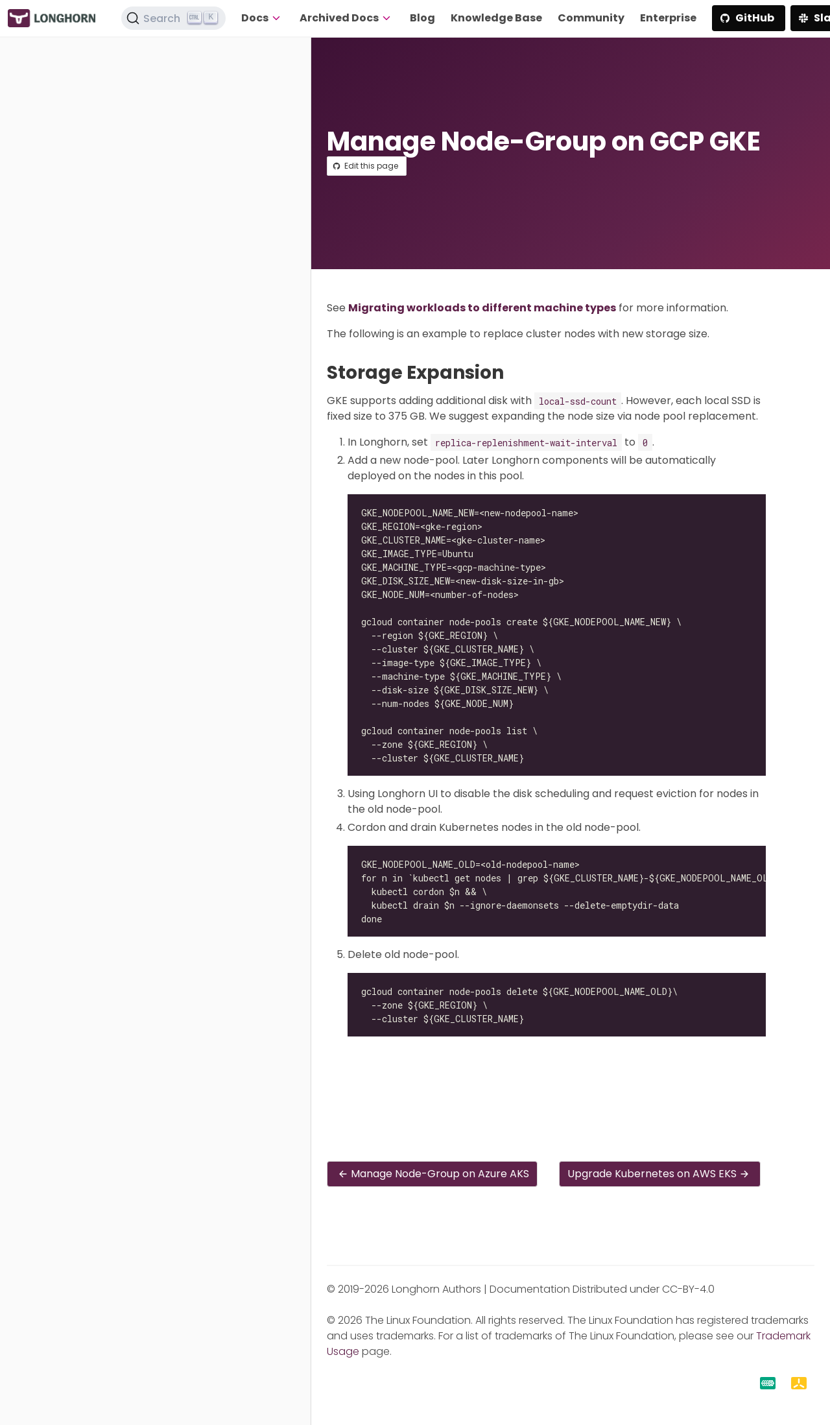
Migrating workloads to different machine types (482, 307)
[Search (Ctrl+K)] (173, 18)
